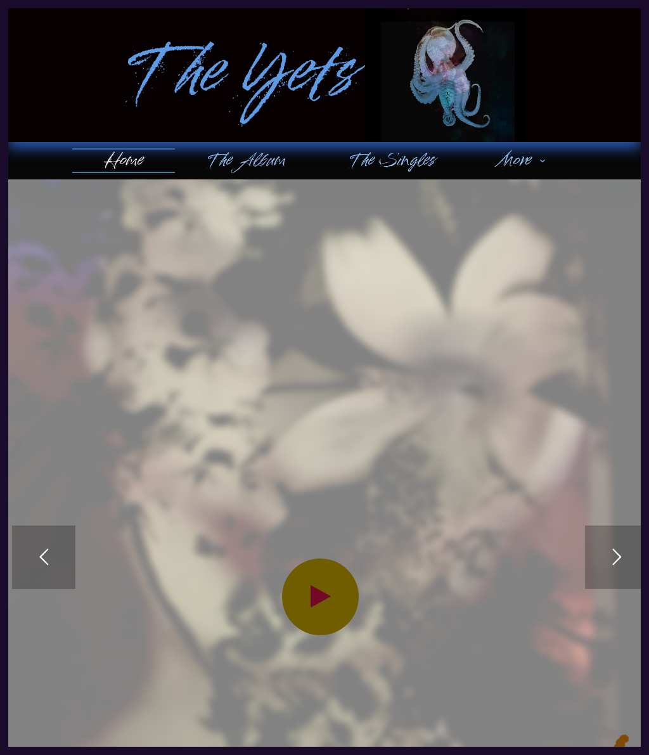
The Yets (239, 75)
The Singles (392, 160)
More (523, 160)
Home (123, 160)
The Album (246, 160)
